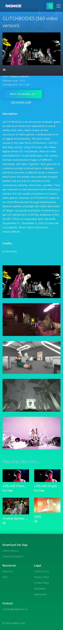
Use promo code (21, 102)
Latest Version (10, 550)
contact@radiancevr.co (15, 609)
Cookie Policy (41, 582)
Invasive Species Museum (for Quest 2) (28, 518)
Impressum (40, 594)
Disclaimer (40, 588)
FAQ (5, 577)
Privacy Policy (41, 577)
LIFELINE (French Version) (20, 486)
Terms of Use (41, 571)
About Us (8, 571)
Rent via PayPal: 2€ (22, 94)
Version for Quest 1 (13, 556)
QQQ (37, 516)
